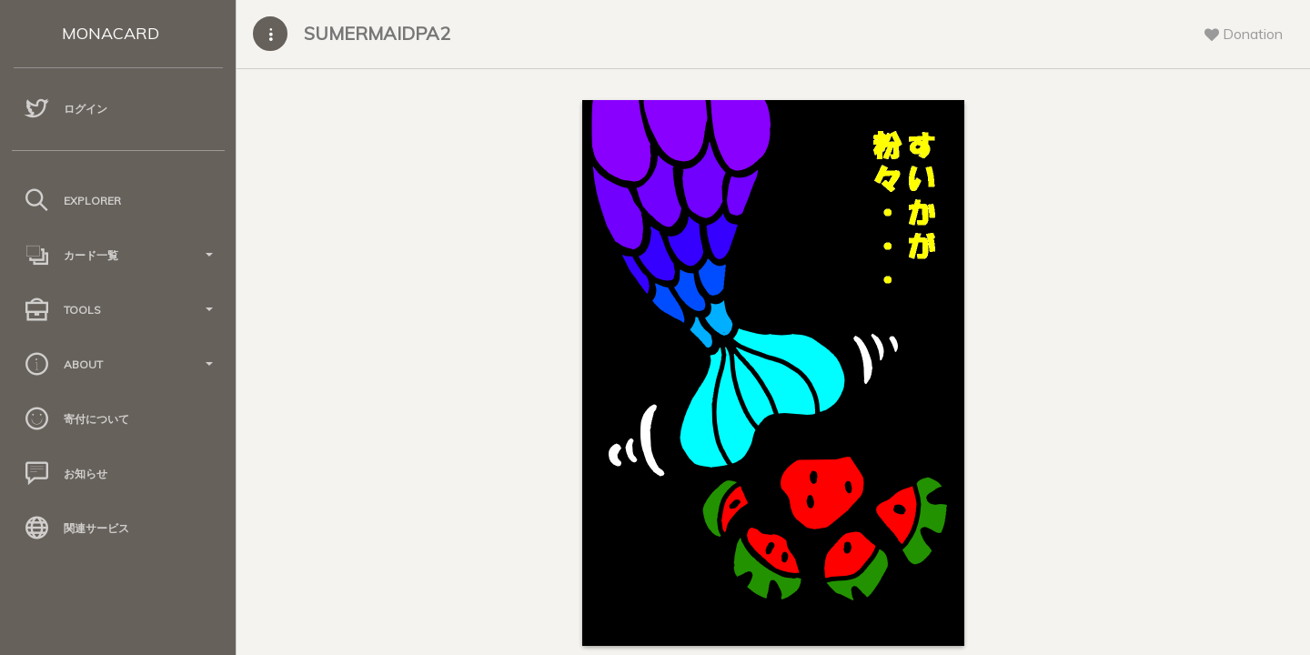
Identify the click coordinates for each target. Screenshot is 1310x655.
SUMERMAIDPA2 (377, 33)
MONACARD (110, 33)
